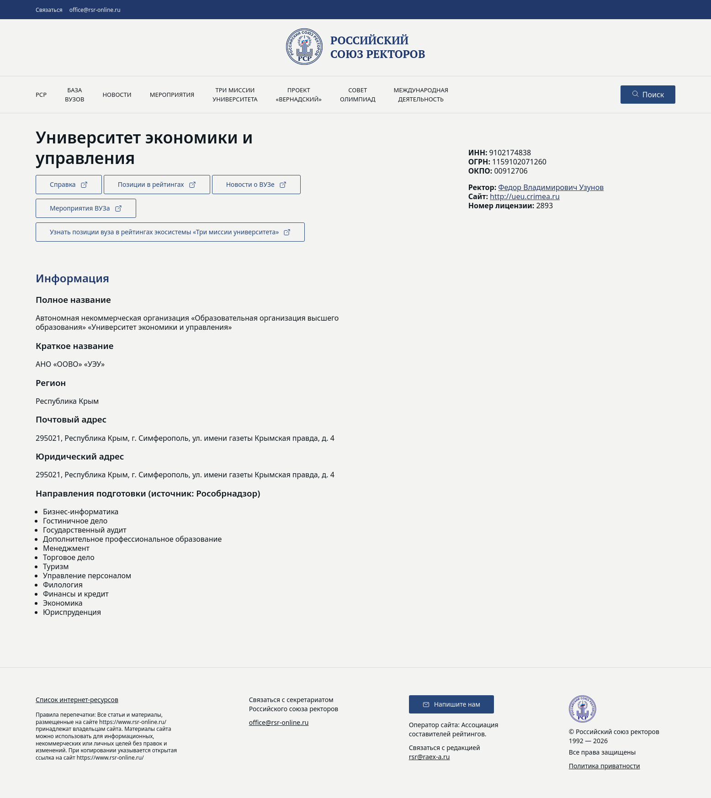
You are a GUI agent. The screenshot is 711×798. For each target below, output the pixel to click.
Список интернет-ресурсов (77, 699)
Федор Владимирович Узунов (551, 187)
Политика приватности (604, 765)
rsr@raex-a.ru (429, 756)
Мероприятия (172, 94)
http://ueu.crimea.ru (525, 196)
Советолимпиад (358, 94)
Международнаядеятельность (420, 94)
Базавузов (74, 94)
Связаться (49, 10)
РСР (41, 94)
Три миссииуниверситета (234, 94)
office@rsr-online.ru (95, 10)
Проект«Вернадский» (299, 94)
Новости (116, 94)
